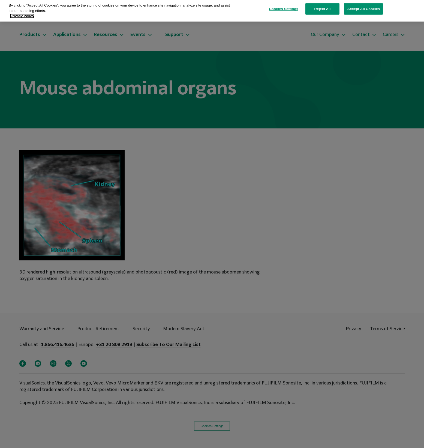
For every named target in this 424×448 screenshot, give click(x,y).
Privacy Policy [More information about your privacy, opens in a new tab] (22, 13)
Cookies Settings (283, 6)
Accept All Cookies (363, 6)
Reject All (322, 6)
